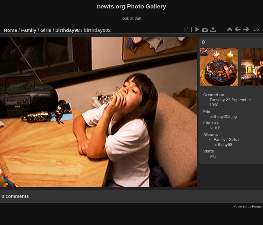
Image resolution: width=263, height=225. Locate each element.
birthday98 (67, 30)
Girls (45, 30)
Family (29, 30)
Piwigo (257, 206)
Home (10, 30)
